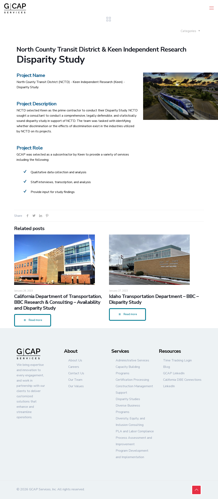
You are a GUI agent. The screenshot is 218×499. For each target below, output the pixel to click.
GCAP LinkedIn (173, 373)
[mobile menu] (211, 8)
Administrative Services (132, 360)
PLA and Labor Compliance (135, 431)
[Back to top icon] (196, 490)
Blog (166, 367)
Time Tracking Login (177, 360)
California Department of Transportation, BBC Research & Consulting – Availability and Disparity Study (58, 302)
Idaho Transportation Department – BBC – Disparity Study (154, 299)
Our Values (76, 386)
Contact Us (76, 373)
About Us (75, 360)
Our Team (75, 380)
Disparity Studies (128, 399)
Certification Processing (132, 380)
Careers (73, 367)
